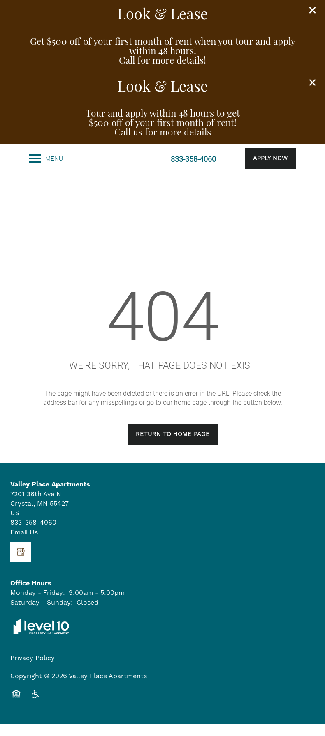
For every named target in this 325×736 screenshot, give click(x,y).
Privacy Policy (32, 670)
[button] (313, 10)
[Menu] (46, 158)
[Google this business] (20, 564)
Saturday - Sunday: (41, 614)
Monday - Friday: (37, 605)
